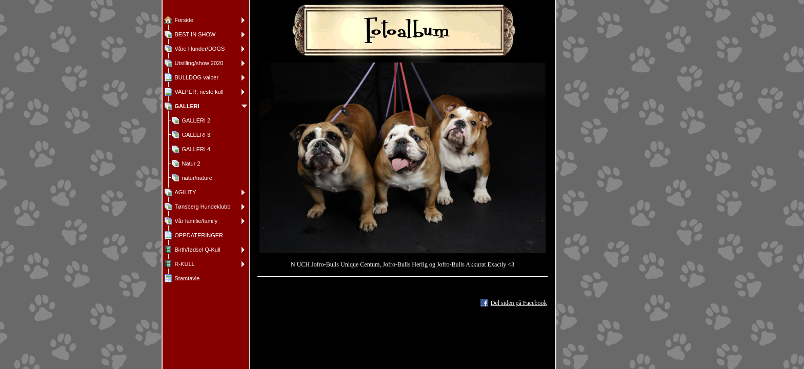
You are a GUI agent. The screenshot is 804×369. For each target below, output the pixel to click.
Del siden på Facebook (519, 302)
